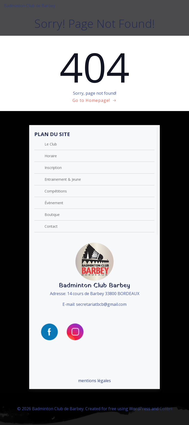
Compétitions (56, 191)
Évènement (54, 202)
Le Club (51, 144)
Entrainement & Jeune (63, 179)
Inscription (53, 167)
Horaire (51, 155)
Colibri (166, 408)
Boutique (52, 214)
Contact (51, 226)
